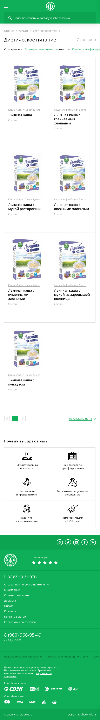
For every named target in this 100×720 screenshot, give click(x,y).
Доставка (10, 600)
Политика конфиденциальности (68, 656)
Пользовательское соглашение (23, 656)
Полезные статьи (15, 616)
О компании (12, 590)
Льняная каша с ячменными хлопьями (21, 294)
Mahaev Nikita (87, 714)
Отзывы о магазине (16, 595)
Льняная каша (20, 115)
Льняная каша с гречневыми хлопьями (67, 119)
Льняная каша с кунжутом (21, 382)
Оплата (8, 606)
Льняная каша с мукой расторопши (24, 206)
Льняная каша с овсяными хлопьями (71, 206)
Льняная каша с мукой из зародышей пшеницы (72, 294)
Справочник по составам (20, 622)
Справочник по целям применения (26, 584)
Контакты (10, 611)
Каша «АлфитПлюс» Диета (24, 109)
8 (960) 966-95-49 (22, 635)
